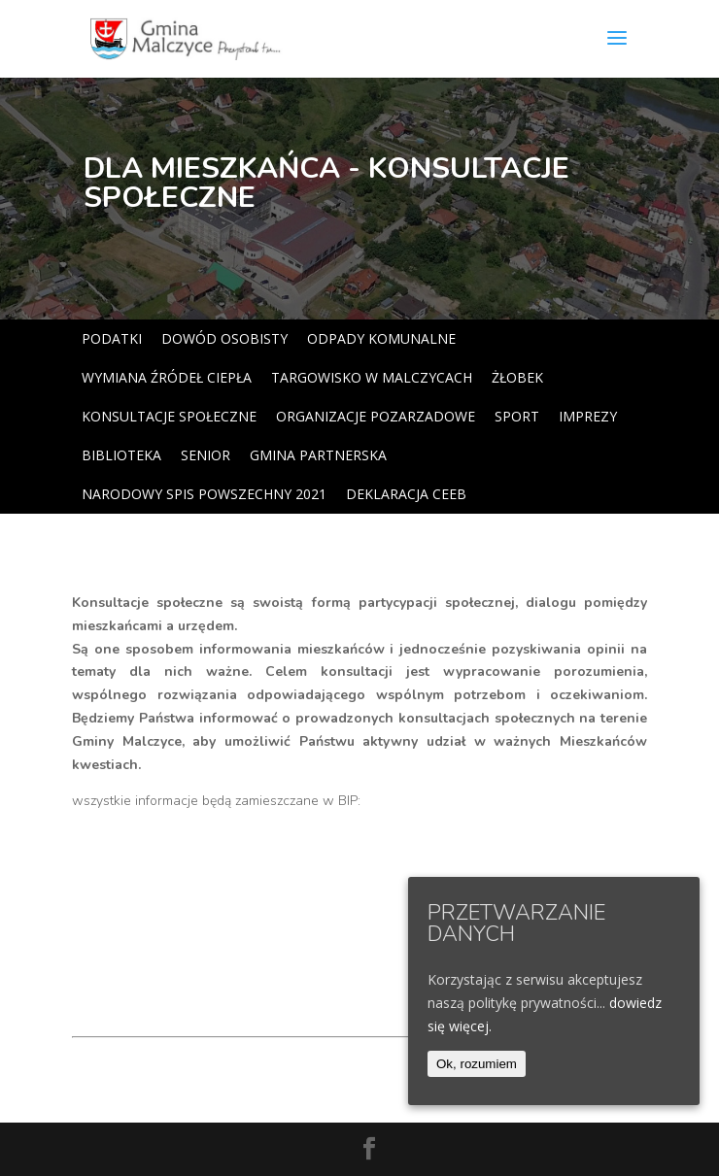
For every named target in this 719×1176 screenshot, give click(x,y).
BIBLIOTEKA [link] (121, 455)
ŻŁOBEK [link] (517, 377)
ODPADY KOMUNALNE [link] (381, 338)
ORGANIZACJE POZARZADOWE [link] (375, 416)
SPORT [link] (517, 416)
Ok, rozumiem (476, 1064)
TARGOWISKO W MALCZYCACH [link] (371, 377)
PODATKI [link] (112, 338)
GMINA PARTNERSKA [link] (318, 455)
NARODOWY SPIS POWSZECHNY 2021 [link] (204, 494)
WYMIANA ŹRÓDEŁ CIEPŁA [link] (167, 377)
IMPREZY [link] (588, 416)
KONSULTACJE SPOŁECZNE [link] (169, 416)
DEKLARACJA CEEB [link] (406, 494)
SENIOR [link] (205, 455)
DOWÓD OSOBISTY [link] (224, 338)
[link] (187, 37)
